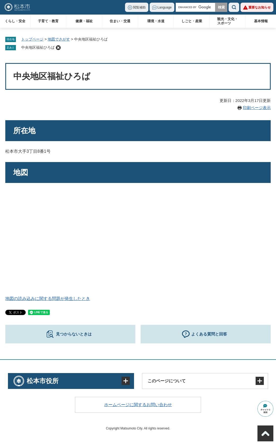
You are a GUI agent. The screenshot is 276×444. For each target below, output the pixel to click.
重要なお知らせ (259, 7)
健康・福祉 (84, 21)
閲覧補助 (139, 7)
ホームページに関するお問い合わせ (138, 404)
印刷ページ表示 (257, 107)
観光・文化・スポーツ (227, 21)
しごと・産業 (191, 21)
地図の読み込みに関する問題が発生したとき (47, 298)
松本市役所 (43, 380)
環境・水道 (155, 21)
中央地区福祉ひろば (38, 47)
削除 (58, 47)
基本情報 (261, 21)
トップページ (32, 39)
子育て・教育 (48, 21)
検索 (234, 7)
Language (165, 7)
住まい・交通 (120, 21)
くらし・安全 (15, 21)
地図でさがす (59, 39)
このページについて (167, 381)
